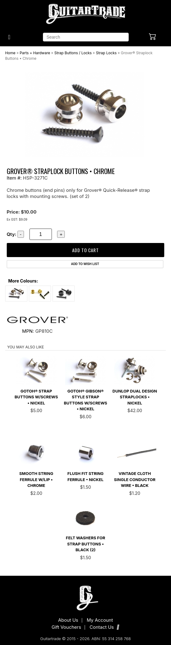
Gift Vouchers (66, 627)
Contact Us (104, 627)
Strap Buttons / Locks (73, 53)
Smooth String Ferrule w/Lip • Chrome (36, 479)
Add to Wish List (85, 264)
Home (10, 53)
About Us (68, 620)
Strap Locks (106, 53)
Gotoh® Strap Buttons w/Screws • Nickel (36, 397)
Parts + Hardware (35, 53)
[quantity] (40, 234)
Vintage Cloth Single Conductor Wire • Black (134, 479)
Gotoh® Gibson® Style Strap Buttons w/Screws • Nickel (85, 400)
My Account (100, 620)
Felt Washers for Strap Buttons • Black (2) (85, 543)
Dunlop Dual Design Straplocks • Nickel (134, 397)
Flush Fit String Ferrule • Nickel (86, 476)
